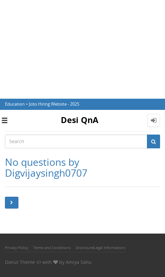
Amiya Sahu (79, 262)
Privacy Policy (16, 247)
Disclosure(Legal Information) (100, 247)
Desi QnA (79, 119)
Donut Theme (20, 262)
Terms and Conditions (52, 247)
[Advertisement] (82, 49)
